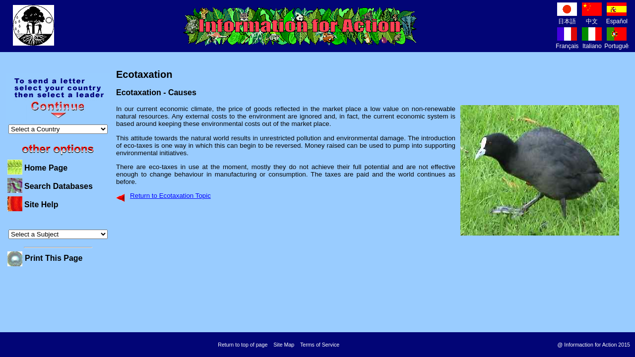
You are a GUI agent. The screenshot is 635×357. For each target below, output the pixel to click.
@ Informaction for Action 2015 (594, 345)
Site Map (283, 345)
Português (618, 42)
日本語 (567, 17)
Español (617, 17)
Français (567, 42)
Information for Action (300, 26)
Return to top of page (242, 345)
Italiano (592, 42)
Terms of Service (319, 345)
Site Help (41, 204)
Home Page (45, 168)
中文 (592, 17)
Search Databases (58, 186)
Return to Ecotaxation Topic (170, 195)
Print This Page (53, 258)
